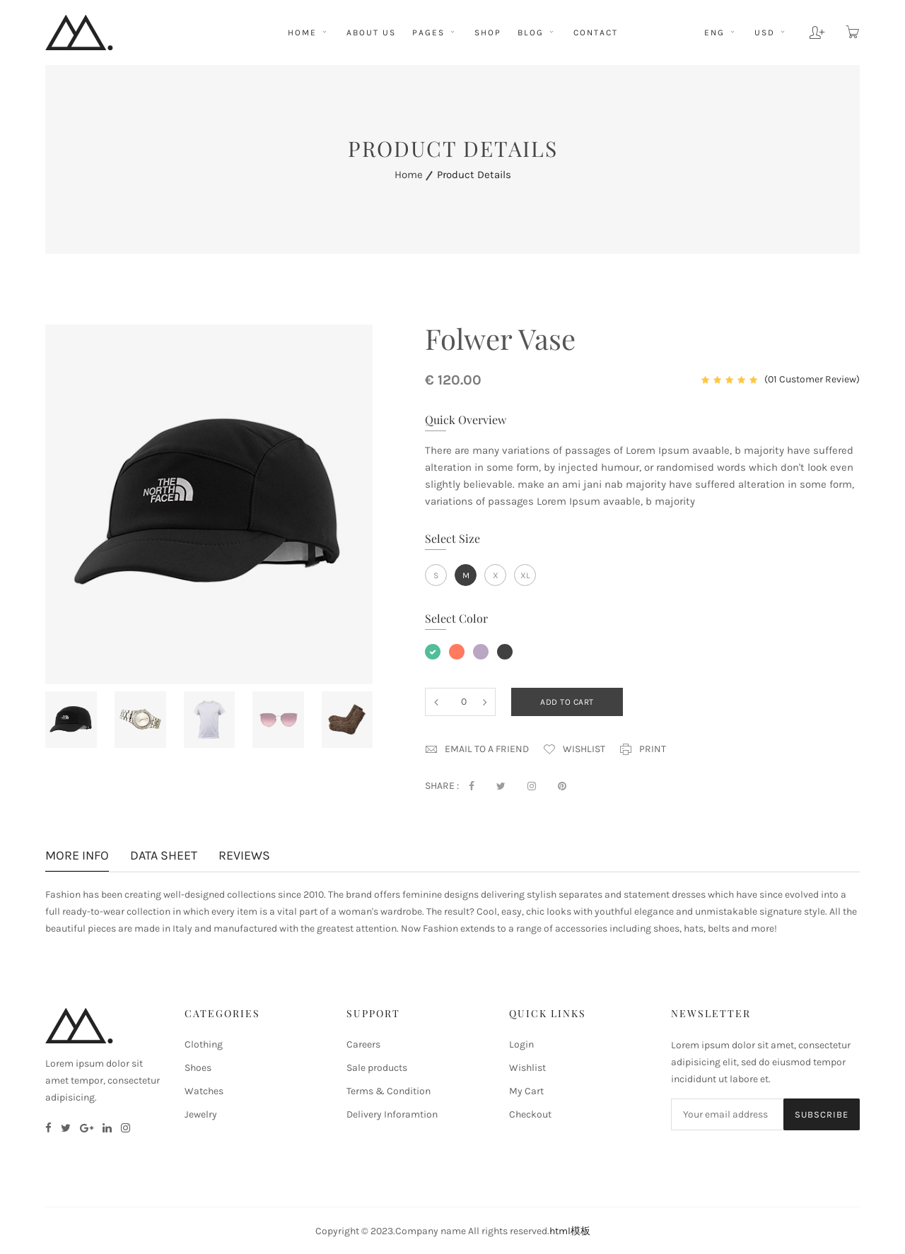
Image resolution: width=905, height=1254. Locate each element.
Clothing (204, 1044)
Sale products (376, 1068)
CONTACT (595, 32)
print (642, 749)
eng (721, 32)
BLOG (537, 32)
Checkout (530, 1114)
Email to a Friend (477, 749)
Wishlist (574, 749)
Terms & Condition (388, 1091)
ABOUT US (371, 32)
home (409, 174)
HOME (309, 32)
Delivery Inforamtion (392, 1114)
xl (525, 575)
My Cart (526, 1091)
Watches (204, 1091)
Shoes (198, 1068)
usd (771, 32)
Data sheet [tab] (163, 856)
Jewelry (201, 1114)
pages (435, 32)
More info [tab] (77, 856)
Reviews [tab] (244, 856)
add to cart (567, 702)
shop (487, 32)
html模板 (569, 1231)
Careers (363, 1044)
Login (521, 1044)
